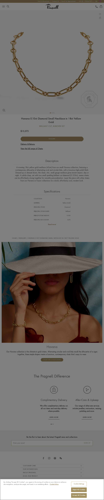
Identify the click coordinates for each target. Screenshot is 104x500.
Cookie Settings (79, 484)
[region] (52, 489)
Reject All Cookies (79, 489)
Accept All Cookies (78, 495)
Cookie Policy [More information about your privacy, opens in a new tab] (54, 484)
